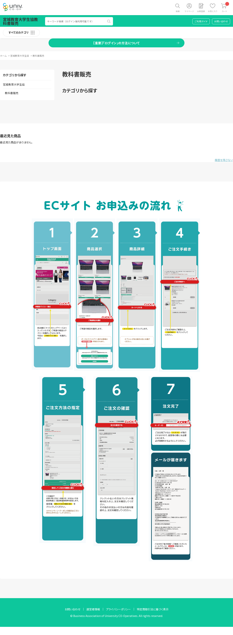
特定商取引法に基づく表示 (153, 609)
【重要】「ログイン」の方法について (116, 43)
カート (225, 7)
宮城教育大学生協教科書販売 (20, 21)
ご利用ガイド (201, 21)
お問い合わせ (221, 21)
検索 (178, 11)
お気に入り (212, 11)
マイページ (189, 11)
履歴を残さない (224, 160)
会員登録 (201, 11)
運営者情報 (93, 609)
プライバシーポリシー (118, 609)
